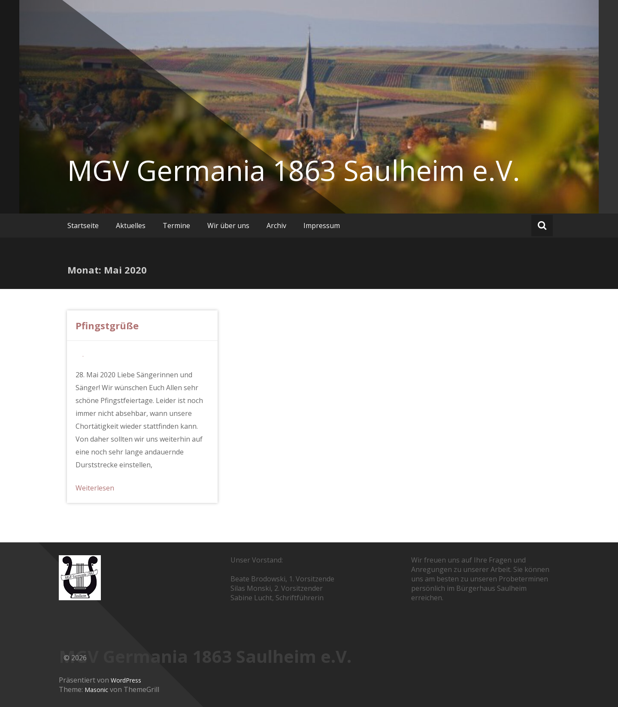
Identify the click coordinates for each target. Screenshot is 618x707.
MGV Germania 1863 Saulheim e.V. (293, 170)
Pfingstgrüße (107, 325)
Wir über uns (228, 225)
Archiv (276, 225)
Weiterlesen (95, 488)
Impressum (321, 225)
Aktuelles (130, 225)
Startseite (83, 225)
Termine (176, 225)
